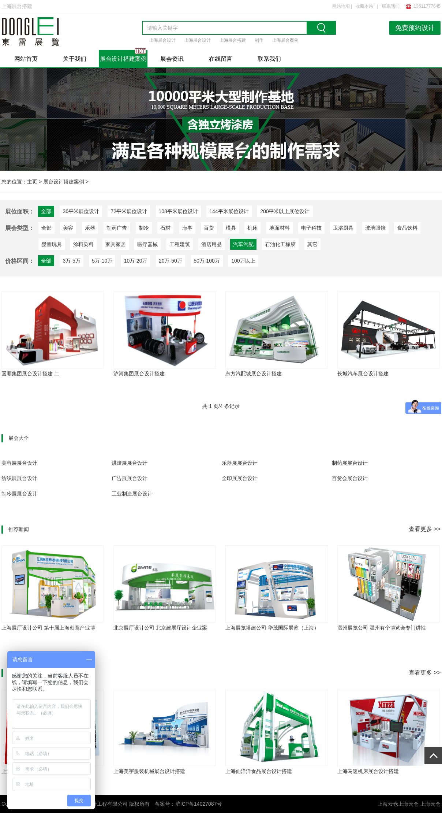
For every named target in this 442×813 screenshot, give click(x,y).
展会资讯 (172, 59)
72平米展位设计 (128, 211)
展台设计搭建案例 (123, 59)
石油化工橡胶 (280, 244)
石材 (165, 228)
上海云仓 (408, 804)
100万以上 (243, 261)
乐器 (90, 228)
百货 (209, 228)
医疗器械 (147, 244)
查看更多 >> (425, 529)
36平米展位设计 (81, 211)
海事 (187, 228)
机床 (252, 228)
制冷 (144, 228)
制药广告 (116, 228)
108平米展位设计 (178, 211)
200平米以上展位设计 (285, 211)
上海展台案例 (285, 40)
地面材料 (279, 228)
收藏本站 (364, 6)
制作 (259, 40)
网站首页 (26, 59)
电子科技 (311, 228)
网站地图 (341, 6)
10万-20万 (135, 261)
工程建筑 (179, 244)
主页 (32, 182)
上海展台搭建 (233, 40)
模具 (231, 228)
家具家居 (115, 244)
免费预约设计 (415, 27)
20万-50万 (170, 261)
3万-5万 (71, 261)
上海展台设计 (162, 40)
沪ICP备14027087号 (198, 804)
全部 (46, 228)
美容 (68, 228)
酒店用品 (211, 244)
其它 (312, 244)
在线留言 (220, 59)
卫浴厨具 (343, 228)
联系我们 (391, 6)
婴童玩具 (51, 244)
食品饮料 (407, 228)
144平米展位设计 (228, 211)
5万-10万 (102, 261)
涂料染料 (83, 244)
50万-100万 (207, 261)
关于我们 (74, 59)
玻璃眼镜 (375, 228)
